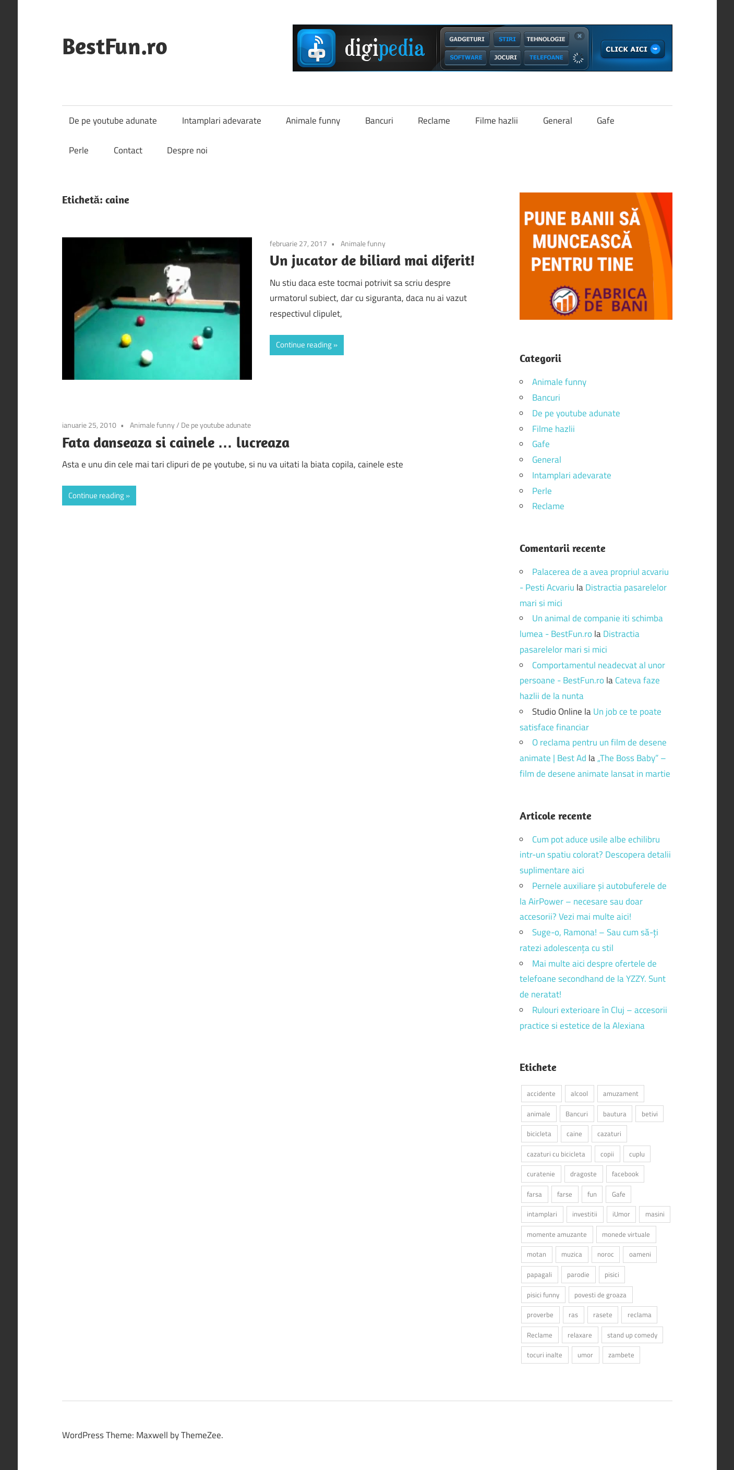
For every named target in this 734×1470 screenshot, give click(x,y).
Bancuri (379, 120)
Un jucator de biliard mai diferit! (372, 260)
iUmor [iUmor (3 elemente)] (621, 1214)
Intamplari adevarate (221, 120)
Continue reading (304, 345)
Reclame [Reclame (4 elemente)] (539, 1335)
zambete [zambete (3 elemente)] (621, 1354)
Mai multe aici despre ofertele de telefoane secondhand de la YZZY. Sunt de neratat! (593, 979)
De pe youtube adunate (113, 120)
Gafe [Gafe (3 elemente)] (618, 1194)
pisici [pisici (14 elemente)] (612, 1274)
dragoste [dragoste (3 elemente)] (583, 1173)
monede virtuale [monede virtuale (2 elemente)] (626, 1234)
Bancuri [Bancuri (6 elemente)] (576, 1113)
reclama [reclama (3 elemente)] (640, 1314)
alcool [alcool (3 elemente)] (579, 1093)
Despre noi (187, 150)
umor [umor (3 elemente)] (585, 1354)
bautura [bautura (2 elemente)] (615, 1113)
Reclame (434, 120)
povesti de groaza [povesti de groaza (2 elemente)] (600, 1295)
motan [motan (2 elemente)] (536, 1254)
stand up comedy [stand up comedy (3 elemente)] (632, 1335)
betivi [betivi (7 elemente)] (650, 1113)
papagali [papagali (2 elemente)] (539, 1274)
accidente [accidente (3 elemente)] (541, 1093)
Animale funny (313, 120)
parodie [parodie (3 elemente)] (578, 1274)
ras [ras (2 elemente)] (573, 1314)
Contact (128, 150)
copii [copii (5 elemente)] (607, 1154)
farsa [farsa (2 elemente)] (534, 1194)
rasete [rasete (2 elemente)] (602, 1314)
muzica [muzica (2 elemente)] (571, 1254)
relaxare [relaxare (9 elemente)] (580, 1335)
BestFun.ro (114, 46)
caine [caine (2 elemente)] (574, 1133)
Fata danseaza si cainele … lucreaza (176, 442)
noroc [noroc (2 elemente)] (605, 1254)
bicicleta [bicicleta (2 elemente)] (539, 1133)
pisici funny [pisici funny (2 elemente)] (543, 1295)
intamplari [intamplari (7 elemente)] (542, 1214)
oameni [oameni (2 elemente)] (640, 1254)
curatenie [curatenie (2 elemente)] (541, 1173)
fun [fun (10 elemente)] (592, 1194)
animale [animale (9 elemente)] (538, 1113)
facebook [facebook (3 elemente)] (625, 1173)
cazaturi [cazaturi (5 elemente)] (609, 1133)
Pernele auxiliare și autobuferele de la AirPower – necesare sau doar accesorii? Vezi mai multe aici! (593, 901)
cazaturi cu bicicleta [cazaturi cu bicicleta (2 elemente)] (556, 1154)
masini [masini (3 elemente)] (655, 1214)
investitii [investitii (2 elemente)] (584, 1214)
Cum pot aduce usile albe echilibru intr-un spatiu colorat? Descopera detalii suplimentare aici (595, 855)
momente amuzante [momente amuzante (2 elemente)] (557, 1234)
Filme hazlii (496, 120)
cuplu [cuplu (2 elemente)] (637, 1154)
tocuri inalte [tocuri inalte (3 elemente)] (544, 1354)
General (557, 120)
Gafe (606, 120)
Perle (79, 150)
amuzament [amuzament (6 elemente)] (621, 1093)
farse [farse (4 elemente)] (564, 1194)
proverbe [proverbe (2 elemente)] (540, 1314)
